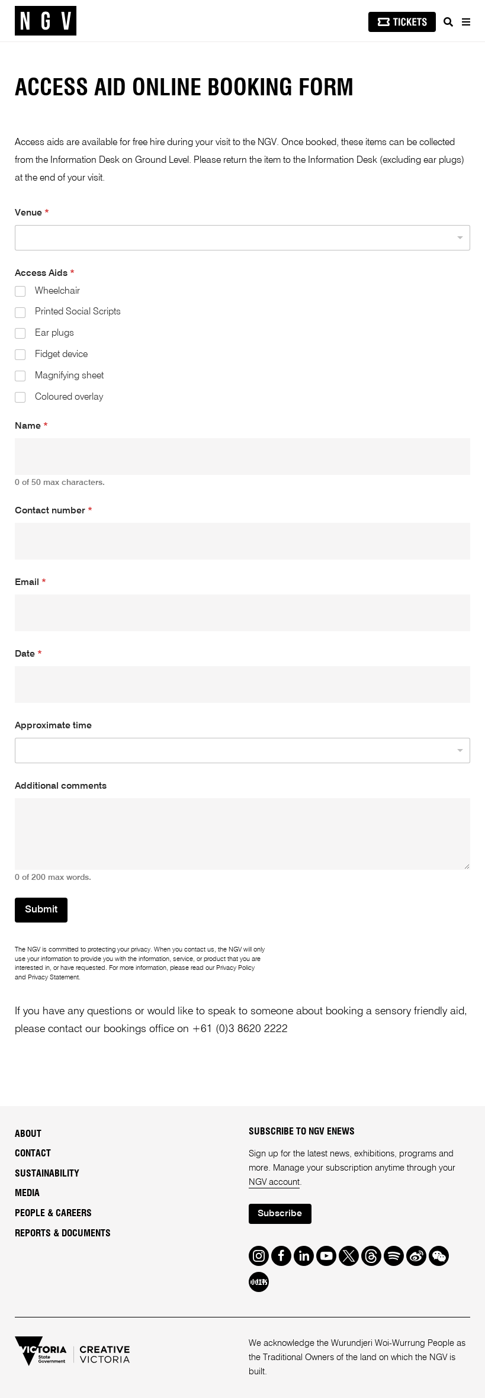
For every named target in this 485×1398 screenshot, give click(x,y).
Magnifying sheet (69, 376)
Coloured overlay (69, 397)
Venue (32, 213)
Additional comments (61, 786)
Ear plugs (54, 333)
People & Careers (53, 1213)
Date (28, 654)
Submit (41, 910)
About (28, 1134)
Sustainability (47, 1173)
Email (30, 582)
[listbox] (242, 237)
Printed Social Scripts (78, 312)
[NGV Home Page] (45, 21)
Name (31, 426)
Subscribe (280, 1214)
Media (27, 1193)
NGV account (274, 1182)
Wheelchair (57, 291)
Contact (33, 1153)
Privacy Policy (235, 968)
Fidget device (61, 354)
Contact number (53, 511)
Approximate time (53, 726)
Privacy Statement (53, 977)
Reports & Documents (63, 1233)
